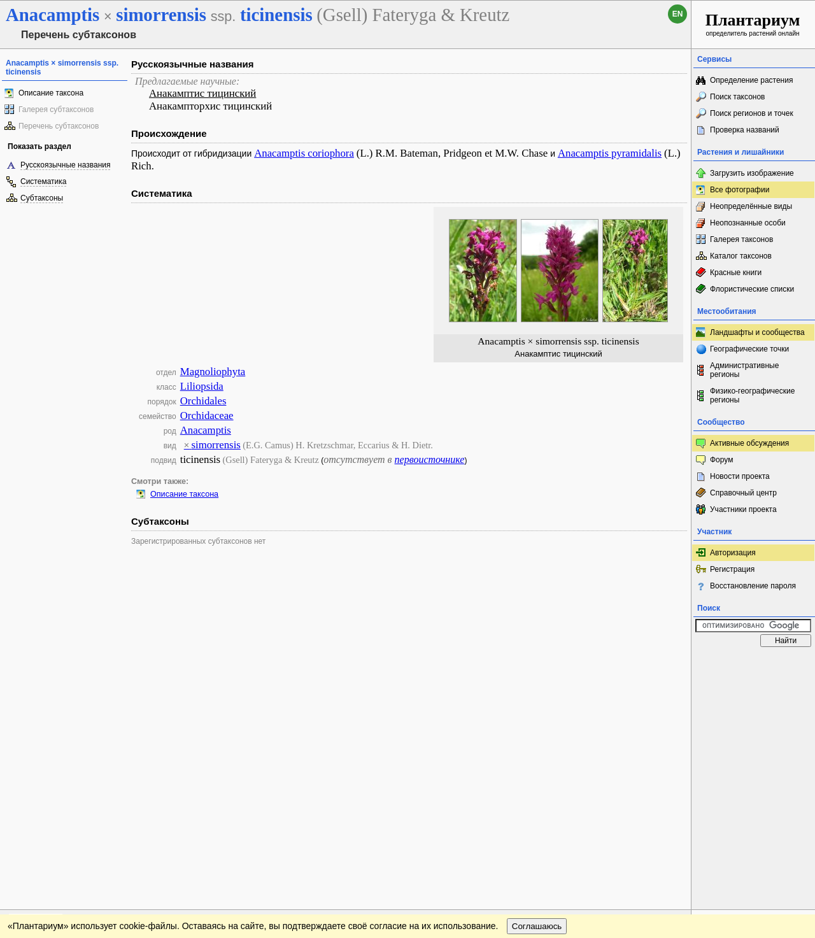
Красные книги (736, 272)
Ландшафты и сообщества (757, 332)
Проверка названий (744, 129)
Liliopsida (201, 386)
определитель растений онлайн (752, 24)
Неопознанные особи (748, 222)
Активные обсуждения (749, 443)
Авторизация (733, 552)
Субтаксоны (41, 198)
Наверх (671, 665)
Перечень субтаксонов (58, 126)
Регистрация (732, 569)
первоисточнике (430, 459)
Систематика (43, 181)
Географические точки (749, 349)
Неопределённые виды (751, 206)
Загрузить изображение (752, 173)
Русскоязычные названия (65, 164)
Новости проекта (740, 476)
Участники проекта (743, 509)
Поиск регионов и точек (751, 113)
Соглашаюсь (537, 691)
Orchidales (203, 401)
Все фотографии (739, 189)
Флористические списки (752, 289)
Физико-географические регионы (752, 395)
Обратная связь (97, 665)
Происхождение (169, 133)
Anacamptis (205, 430)
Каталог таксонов (741, 256)
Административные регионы (744, 370)
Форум (721, 459)
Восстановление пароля (753, 585)
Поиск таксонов (737, 96)
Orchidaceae (207, 415)
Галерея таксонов (741, 239)
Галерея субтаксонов (56, 109)
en (677, 14)
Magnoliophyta (213, 372)
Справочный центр (743, 492)
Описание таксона (50, 93)
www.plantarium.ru (753, 665)
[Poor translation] (46, 758)
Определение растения (751, 80)
